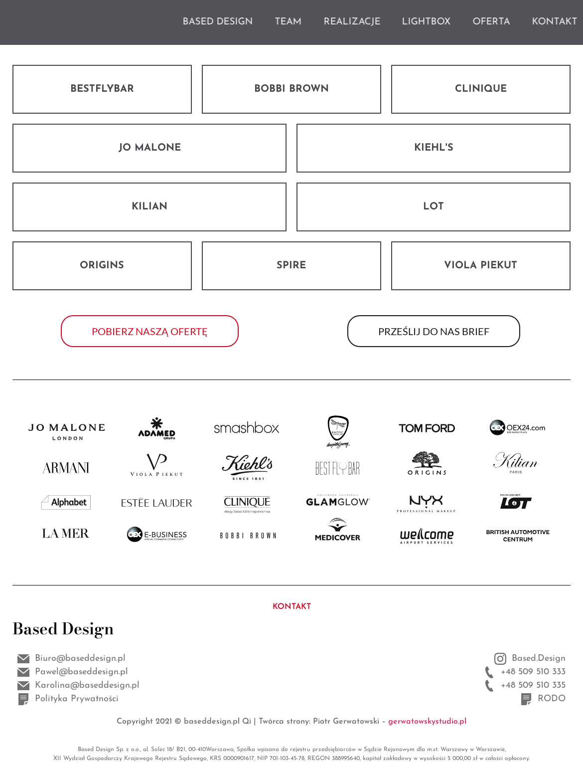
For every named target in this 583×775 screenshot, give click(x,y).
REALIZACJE (400, 22)
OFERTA (540, 22)
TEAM (336, 22)
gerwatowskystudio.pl (427, 722)
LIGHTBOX (474, 22)
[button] (150, 331)
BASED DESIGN (266, 22)
